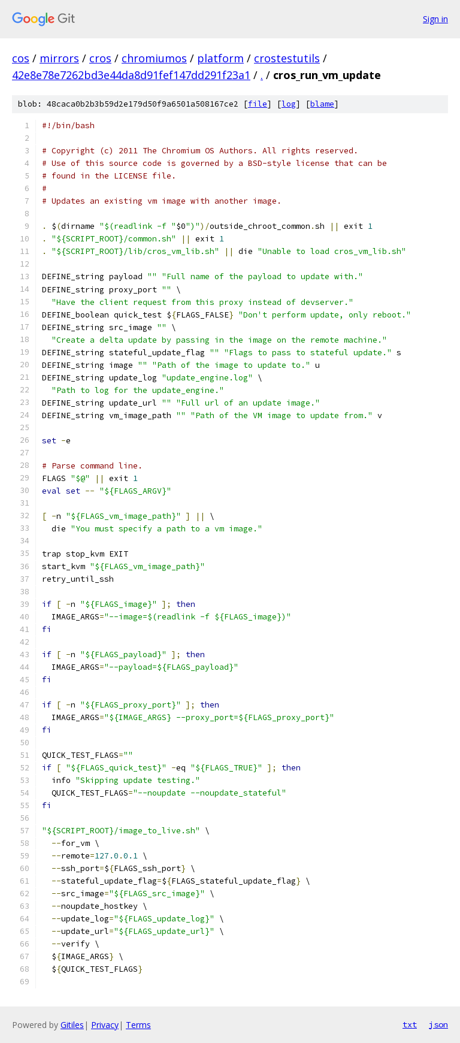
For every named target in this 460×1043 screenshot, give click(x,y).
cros (100, 58)
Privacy (105, 1024)
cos (20, 58)
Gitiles (72, 1024)
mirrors (59, 58)
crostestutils (287, 58)
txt (409, 1024)
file (257, 104)
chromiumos (154, 58)
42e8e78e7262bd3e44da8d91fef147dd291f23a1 (131, 75)
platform (220, 58)
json (438, 1024)
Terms (138, 1024)
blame (322, 104)
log (289, 104)
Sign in (435, 19)
